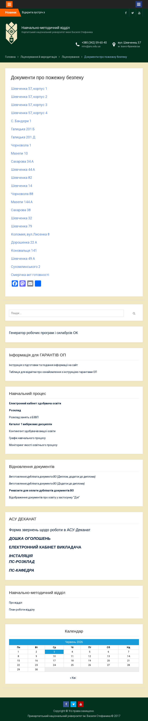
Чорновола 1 (21, 145)
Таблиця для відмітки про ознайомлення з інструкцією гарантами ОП (53, 372)
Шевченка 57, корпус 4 (29, 113)
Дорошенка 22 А (24, 242)
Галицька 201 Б (23, 129)
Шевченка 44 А (23, 169)
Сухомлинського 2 (25, 267)
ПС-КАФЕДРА (21, 570)
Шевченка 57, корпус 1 (29, 89)
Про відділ (15, 602)
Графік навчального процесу (27, 438)
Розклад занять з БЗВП (24, 417)
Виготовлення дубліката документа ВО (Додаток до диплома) (47, 483)
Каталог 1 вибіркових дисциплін (30, 424)
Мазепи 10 (19, 153)
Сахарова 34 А (22, 161)
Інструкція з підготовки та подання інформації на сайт (43, 365)
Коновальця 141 (24, 250)
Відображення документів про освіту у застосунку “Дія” (44, 497)
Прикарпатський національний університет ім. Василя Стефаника (69, 716)
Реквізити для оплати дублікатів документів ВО (41, 490)
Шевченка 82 (21, 178)
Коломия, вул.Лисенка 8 (30, 234)
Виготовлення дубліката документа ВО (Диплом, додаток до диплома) (52, 476)
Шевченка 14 (22, 186)
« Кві (73, 677)
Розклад (15, 410)
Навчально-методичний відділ (46, 28)
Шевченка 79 (21, 226)
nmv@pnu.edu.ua (91, 46)
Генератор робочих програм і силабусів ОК (43, 333)
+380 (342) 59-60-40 (94, 42)
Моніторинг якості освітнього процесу (33, 445)
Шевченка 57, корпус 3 (29, 105)
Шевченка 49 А (23, 259)
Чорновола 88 (23, 194)
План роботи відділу (22, 609)
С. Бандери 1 (21, 121)
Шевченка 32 (21, 218)
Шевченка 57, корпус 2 (29, 97)
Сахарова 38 (21, 210)
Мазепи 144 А (22, 202)
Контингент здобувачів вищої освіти (32, 431)
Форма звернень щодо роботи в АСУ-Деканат (50, 530)
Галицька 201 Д (23, 137)
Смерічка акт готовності (30, 275)
